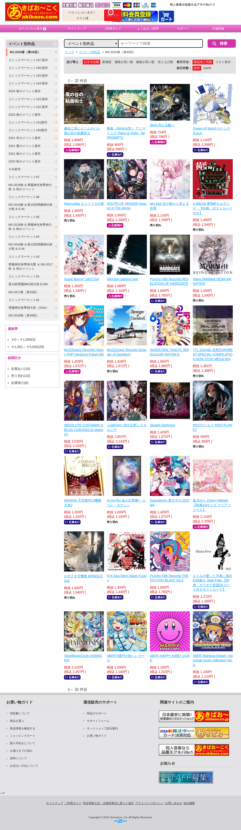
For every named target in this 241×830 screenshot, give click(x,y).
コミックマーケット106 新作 (28, 68)
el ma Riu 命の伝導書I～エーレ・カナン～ (126, 502)
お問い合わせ (173, 803)
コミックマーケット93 (23, 256)
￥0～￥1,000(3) (23, 339)
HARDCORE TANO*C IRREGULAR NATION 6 (169, 352)
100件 (207, 68)
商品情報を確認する (22, 728)
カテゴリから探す (32, 29)
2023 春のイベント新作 (24, 114)
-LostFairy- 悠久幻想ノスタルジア (127, 427)
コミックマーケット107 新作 (28, 60)
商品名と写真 (203, 62)
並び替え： (74, 62)
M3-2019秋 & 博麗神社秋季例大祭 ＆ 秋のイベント (30, 187)
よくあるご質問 (147, 28)
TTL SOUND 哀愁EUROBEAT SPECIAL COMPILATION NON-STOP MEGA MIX (213, 354)
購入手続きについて (22, 743)
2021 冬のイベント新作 (24, 138)
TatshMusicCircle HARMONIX (83, 658)
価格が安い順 (124, 62)
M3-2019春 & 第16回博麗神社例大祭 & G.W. (30, 207)
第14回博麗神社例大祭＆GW (28, 284)
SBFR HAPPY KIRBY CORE (170, 658)
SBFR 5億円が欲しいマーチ (126, 658)
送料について (18, 758)
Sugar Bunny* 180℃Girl (81, 279)
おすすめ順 (91, 62)
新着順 (106, 62)
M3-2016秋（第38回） (23, 315)
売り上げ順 (165, 62)
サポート (183, 28)
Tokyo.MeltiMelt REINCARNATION (212, 281)
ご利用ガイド (112, 28)
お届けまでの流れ (21, 750)
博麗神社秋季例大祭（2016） (28, 307)
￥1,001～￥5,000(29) (27, 347)
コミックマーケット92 (23, 276)
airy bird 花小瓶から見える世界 (169, 206)
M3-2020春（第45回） (25, 52)
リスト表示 (223, 62)
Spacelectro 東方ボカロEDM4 (169, 502)
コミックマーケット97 (23, 177)
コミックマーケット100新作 (27, 130)
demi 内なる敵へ (162, 125)
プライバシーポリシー (149, 803)
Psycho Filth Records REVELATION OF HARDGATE (169, 281)
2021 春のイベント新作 (24, 153)
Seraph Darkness (162, 425)
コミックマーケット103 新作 (28, 99)
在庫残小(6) (19, 383)
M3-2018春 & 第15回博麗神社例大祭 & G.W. (30, 246)
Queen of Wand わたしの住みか (211, 130)
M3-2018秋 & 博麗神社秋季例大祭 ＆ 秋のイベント (30, 227)
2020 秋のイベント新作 (24, 161)
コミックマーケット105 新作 (28, 75)
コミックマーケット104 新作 (28, 83)
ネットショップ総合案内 (102, 728)
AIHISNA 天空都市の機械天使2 (82, 502)
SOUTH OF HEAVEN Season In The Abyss (127, 206)
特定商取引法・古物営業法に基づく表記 (108, 803)
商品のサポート (97, 713)
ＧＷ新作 (14, 169)
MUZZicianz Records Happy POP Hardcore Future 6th (84, 352)
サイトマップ (77, 28)
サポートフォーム (98, 721)
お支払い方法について (24, 765)
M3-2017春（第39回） (23, 292)
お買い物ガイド (97, 735)
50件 (197, 68)
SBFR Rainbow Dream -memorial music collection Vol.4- (213, 660)
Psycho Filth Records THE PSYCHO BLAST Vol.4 (169, 578)
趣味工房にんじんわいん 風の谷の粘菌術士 (82, 130)
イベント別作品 (21, 44)
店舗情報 (218, 28)
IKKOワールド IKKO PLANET (212, 427)
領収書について (20, 713)
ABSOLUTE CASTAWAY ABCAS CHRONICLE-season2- (83, 429)
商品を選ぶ (17, 721)
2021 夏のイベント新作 (24, 146)
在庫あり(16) (20, 369)
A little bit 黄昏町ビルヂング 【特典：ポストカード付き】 (212, 208)
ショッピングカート (22, 735)
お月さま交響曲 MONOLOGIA (83, 578)
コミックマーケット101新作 (27, 122)
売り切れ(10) (20, 376)
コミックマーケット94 (23, 236)
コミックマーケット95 (23, 217)
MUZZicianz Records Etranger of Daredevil (126, 352)
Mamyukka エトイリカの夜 (84, 204)
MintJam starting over (122, 279)
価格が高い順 (145, 62)
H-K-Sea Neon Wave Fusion (126, 578)
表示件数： (184, 68)
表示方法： (184, 62)
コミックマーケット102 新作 (28, 107)
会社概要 (189, 803)
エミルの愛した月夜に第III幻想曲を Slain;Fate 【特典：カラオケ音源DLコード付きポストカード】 (212, 583)
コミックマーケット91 (23, 300)
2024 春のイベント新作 (24, 91)
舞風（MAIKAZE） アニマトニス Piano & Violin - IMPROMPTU (126, 132)
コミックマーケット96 (23, 197)
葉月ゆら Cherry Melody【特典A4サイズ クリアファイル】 (212, 504)
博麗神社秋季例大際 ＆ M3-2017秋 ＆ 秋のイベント (30, 266)
